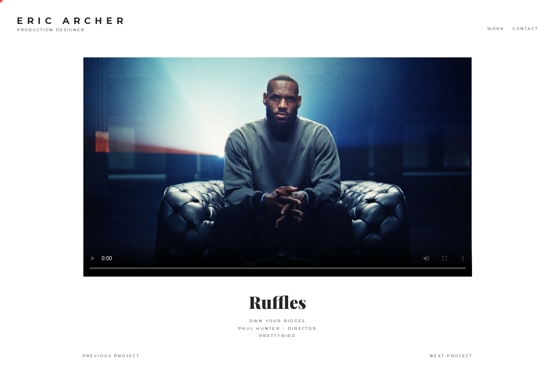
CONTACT (525, 29)
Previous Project (111, 356)
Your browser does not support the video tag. (277, 167)
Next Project (451, 356)
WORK (495, 29)
